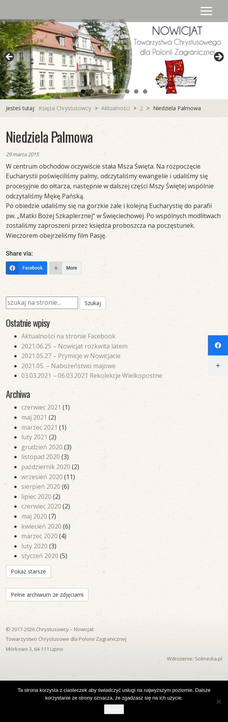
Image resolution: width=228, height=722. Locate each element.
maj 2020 (34, 516)
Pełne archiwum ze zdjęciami (47, 594)
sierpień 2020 (40, 486)
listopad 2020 (40, 456)
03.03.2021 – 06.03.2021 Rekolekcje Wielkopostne (91, 375)
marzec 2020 (39, 536)
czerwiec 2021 (41, 407)
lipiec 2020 (36, 496)
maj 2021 (34, 417)
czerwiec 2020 (41, 506)
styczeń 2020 (39, 555)
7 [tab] (136, 91)
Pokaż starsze (28, 571)
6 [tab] (127, 91)
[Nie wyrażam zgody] (218, 701)
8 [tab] (145, 91)
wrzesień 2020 (42, 477)
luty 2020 (34, 546)
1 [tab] (83, 91)
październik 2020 (45, 467)
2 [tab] (92, 91)
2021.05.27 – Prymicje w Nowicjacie (71, 356)
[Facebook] (26, 268)
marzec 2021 (39, 427)
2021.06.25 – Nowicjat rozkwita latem (74, 346)
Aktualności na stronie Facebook (68, 336)
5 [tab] (118, 91)
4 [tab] (109, 91)
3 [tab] (101, 91)
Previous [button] (9, 57)
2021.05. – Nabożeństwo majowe (68, 366)
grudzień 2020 (42, 447)
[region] (114, 59)
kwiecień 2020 (41, 526)
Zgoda (114, 709)
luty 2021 (34, 437)
